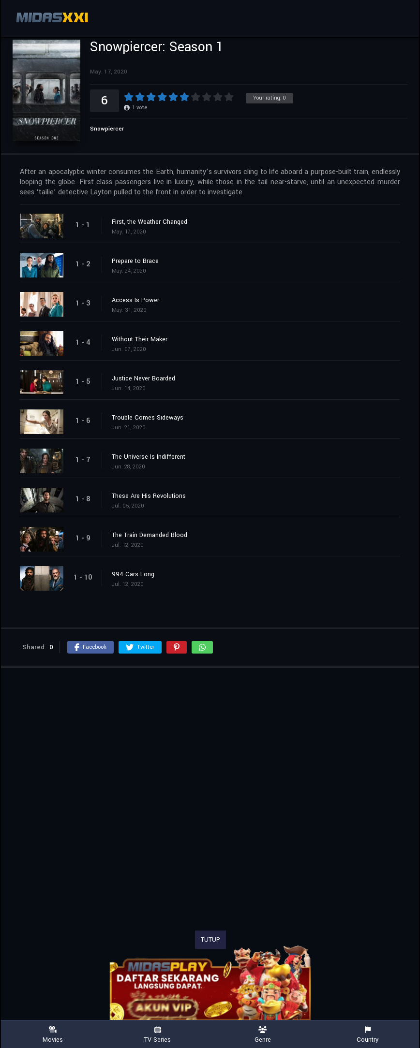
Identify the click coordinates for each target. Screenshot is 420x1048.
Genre (262, 1034)
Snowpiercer (107, 129)
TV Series (157, 1034)
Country (367, 1034)
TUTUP (210, 939)
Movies (52, 1034)
